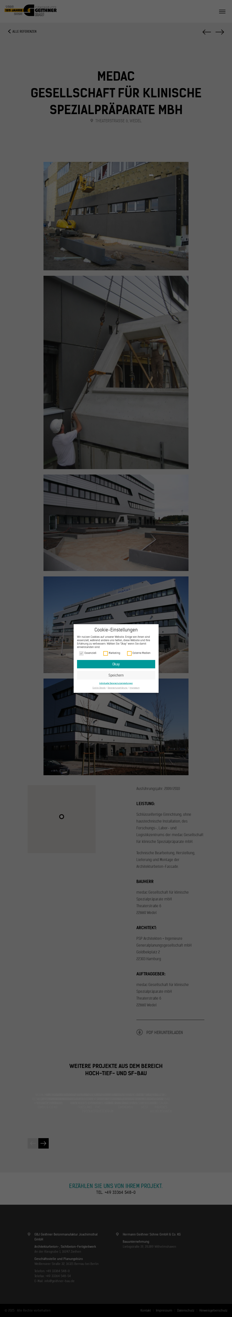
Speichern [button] (116, 675)
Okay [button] (116, 664)
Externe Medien (138, 653)
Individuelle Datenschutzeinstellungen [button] (116, 683)
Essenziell (87, 653)
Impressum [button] (135, 687)
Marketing (111, 653)
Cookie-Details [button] (99, 687)
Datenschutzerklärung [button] (118, 687)
